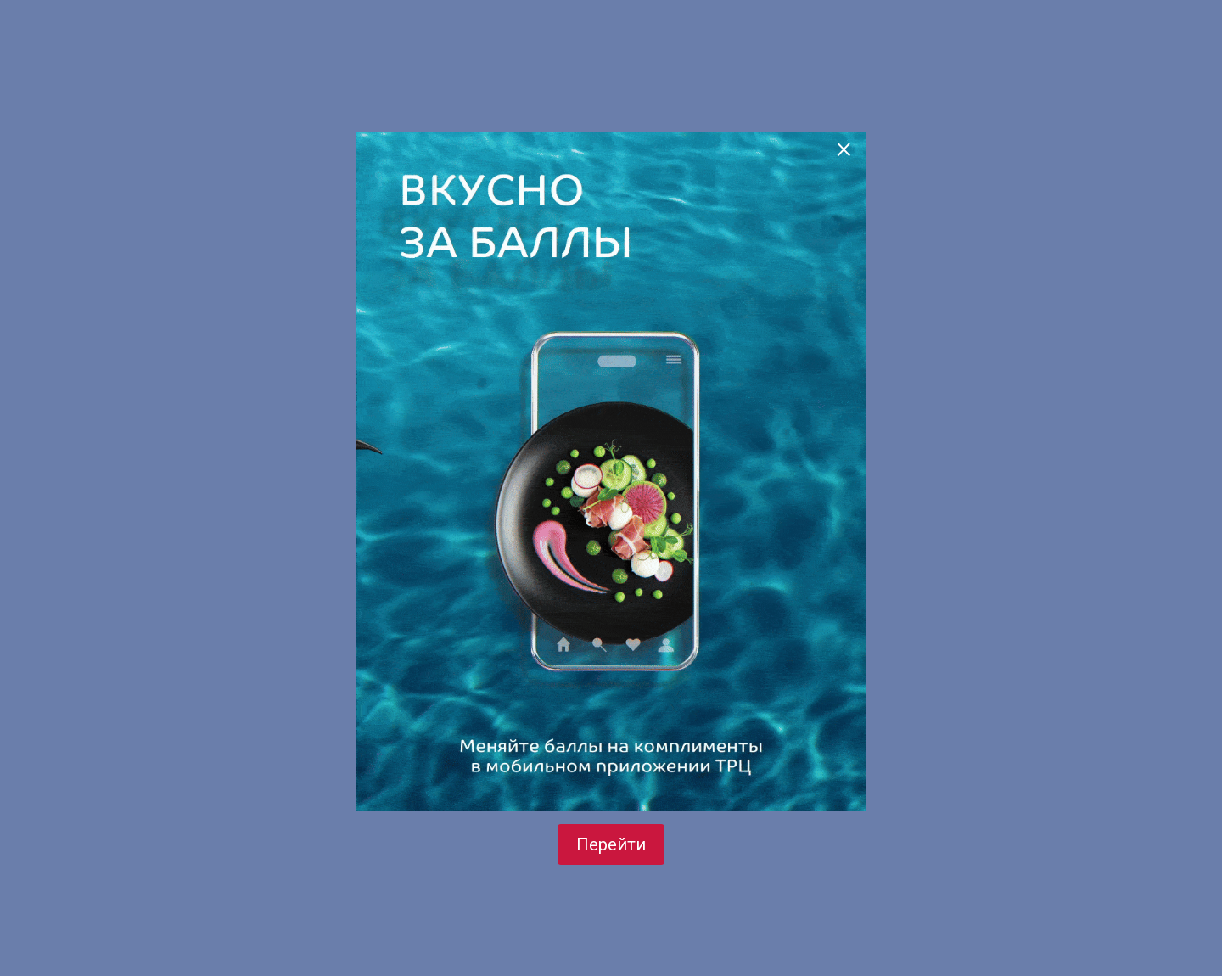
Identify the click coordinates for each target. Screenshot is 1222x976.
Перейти (611, 844)
